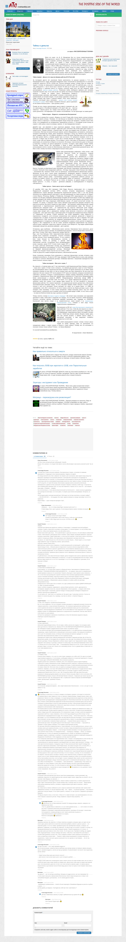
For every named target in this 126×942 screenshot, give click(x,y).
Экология (27, 11)
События (9, 11)
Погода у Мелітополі (113, 94)
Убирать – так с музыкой (109, 67)
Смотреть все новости (23, 69)
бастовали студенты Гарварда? (60, 297)
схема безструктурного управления (82, 308)
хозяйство (63, 426)
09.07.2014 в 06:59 (48, 873)
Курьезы (44, 11)
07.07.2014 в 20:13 (57, 506)
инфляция (59, 420)
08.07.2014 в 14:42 (51, 622)
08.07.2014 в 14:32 (51, 601)
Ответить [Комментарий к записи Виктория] (40, 843)
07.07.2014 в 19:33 (54, 471)
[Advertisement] (63, 31)
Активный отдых (11, 39)
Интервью (83, 11)
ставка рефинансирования (58, 424)
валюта (56, 418)
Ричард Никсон (66, 422)
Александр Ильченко (40, 49)
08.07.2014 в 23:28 (54, 845)
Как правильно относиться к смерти (51, 352)
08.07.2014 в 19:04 (51, 774)
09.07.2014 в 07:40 (48, 883)
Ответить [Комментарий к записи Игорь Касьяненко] (40, 469)
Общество (18, 11)
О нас (98, 11)
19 (91, 16)
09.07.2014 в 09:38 (58, 893)
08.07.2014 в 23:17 (58, 802)
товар (69, 424)
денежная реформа (75, 418)
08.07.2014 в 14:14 (51, 525)
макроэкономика (68, 420)
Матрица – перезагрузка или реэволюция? (55, 398)
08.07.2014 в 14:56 (51, 685)
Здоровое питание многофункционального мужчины (19, 86)
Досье (51, 11)
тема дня (15, 41)
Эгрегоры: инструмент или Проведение (53, 383)
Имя (35, 924)
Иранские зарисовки (13, 43)
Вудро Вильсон (64, 418)
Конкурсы (74, 11)
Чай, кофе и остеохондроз (20, 77)
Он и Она (66, 11)
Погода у (100, 84)
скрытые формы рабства (50, 91)
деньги (84, 418)
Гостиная (58, 11)
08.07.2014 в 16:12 (54, 693)
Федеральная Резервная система (42, 426)
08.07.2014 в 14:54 (51, 653)
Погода (98, 83)
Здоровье (35, 11)
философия (55, 426)
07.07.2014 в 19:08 (53, 461)
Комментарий (38, 913)
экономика (70, 426)
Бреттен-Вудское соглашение (45, 418)
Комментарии (40, 457)
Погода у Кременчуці (102, 94)
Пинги (50, 457)
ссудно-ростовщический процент (42, 424)
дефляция (36, 420)
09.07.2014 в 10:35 (56, 900)
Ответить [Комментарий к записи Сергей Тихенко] (40, 564)
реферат (58, 422)
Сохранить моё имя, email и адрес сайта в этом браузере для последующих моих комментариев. (61, 930)
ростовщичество (76, 422)
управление (76, 424)
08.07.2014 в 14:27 (51, 567)
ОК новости (21, 39)
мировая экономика (79, 420)
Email (65, 924)
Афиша (91, 11)
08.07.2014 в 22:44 (48, 821)
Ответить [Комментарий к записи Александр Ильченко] (40, 503)
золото (52, 420)
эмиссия (78, 426)
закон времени (44, 420)
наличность (37, 422)
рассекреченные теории (48, 422)
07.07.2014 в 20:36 (62, 515)
